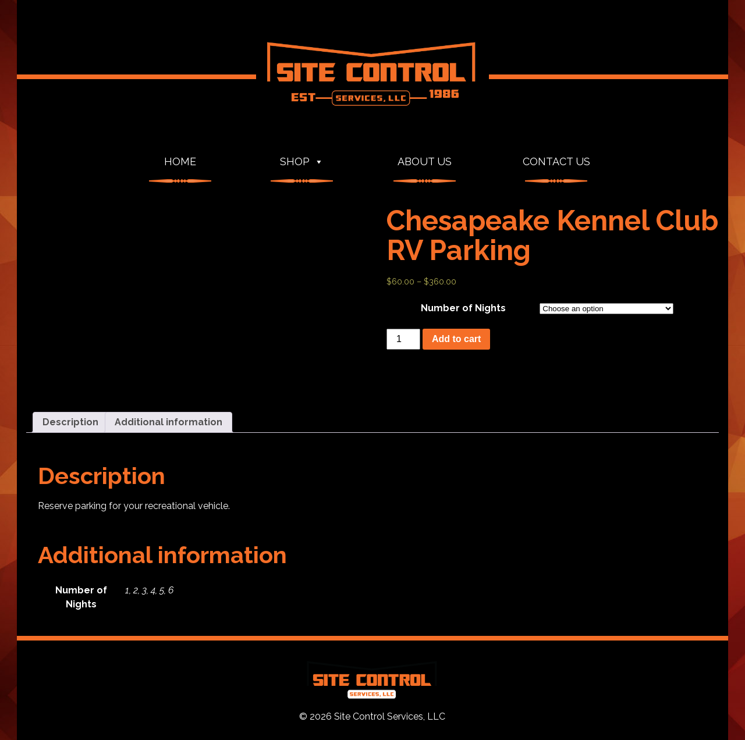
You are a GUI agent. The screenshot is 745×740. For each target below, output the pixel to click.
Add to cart (456, 339)
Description (70, 422)
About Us (425, 161)
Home (180, 161)
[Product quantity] (403, 339)
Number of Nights (463, 308)
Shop (302, 161)
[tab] (70, 422)
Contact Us (556, 161)
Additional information (168, 422)
